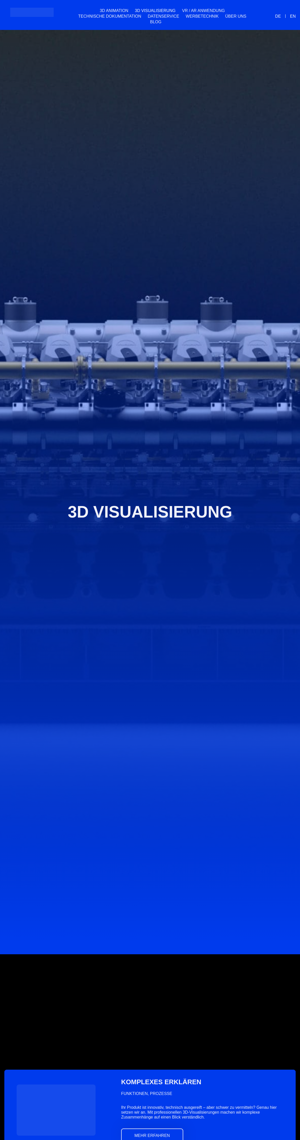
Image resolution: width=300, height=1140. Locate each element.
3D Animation (114, 10)
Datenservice (163, 16)
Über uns (235, 16)
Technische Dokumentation (109, 16)
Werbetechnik (202, 16)
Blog (155, 22)
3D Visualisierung (155, 10)
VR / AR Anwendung (203, 10)
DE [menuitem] (278, 16)
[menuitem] (168, 22)
